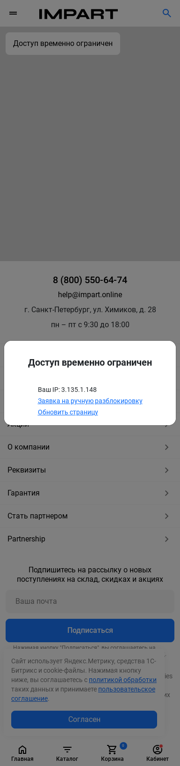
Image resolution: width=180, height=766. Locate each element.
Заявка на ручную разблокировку (90, 401)
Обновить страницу (68, 412)
